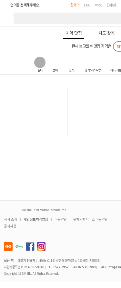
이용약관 (61, 219)
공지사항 (10, 225)
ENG (87, 4)
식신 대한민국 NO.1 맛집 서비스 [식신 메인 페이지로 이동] (7, 18)
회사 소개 (10, 219)
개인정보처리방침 (36, 219)
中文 (98, 4)
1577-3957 (60, 266)
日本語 (111, 4)
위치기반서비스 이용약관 (90, 219)
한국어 (75, 4)
